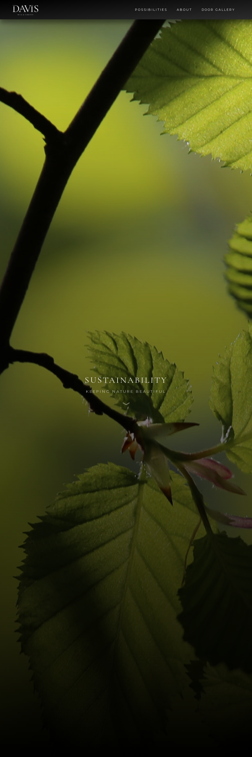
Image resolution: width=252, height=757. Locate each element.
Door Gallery (218, 10)
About (184, 10)
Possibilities (151, 10)
